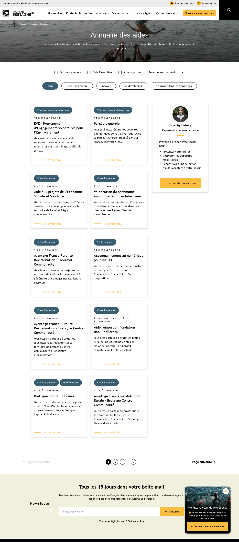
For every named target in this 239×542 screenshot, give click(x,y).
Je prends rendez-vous (182, 183)
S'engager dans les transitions (174, 86)
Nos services (55, 13)
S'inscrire (174, 511)
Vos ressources (120, 13)
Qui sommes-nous (166, 13)
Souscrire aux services (199, 13)
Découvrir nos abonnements (209, 526)
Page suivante (203, 462)
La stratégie (143, 13)
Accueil (23, 23)
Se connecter (206, 3)
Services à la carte (182, 3)
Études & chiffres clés (79, 13)
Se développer (133, 86)
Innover (106, 86)
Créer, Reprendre (77, 86)
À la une (101, 13)
